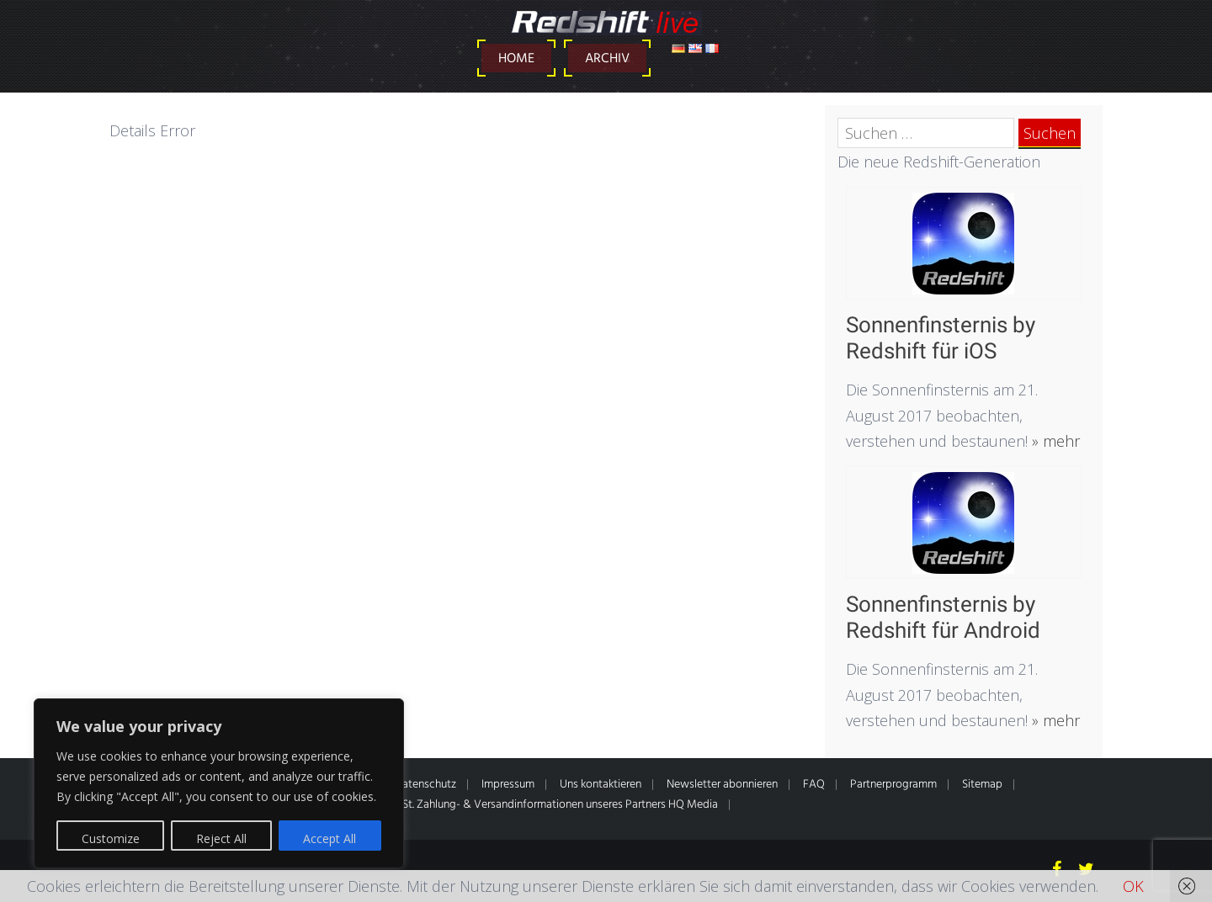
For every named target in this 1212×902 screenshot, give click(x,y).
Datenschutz (425, 784)
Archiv (607, 59)
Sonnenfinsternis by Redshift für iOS (940, 337)
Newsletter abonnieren (722, 784)
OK (1133, 886)
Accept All (329, 838)
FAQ (814, 784)
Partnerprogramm (893, 784)
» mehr (1054, 441)
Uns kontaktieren (600, 784)
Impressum (507, 784)
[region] (219, 783)
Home (516, 59)
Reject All (221, 838)
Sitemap (982, 784)
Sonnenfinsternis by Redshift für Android (943, 617)
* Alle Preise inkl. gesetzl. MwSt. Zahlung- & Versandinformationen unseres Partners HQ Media (490, 804)
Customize (111, 838)
